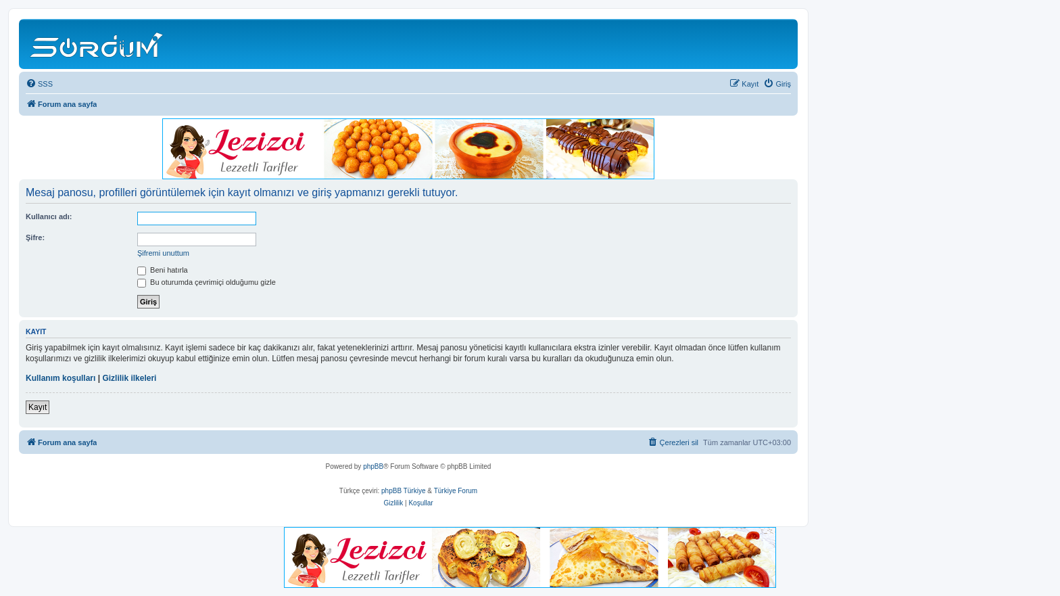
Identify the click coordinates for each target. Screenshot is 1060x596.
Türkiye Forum (455, 491)
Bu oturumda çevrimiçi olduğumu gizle (206, 282)
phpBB (373, 466)
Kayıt (37, 407)
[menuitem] (39, 84)
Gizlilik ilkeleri (129, 378)
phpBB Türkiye (403, 491)
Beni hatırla (162, 270)
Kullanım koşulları (60, 378)
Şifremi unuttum (163, 253)
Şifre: (35, 237)
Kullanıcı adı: (49, 216)
